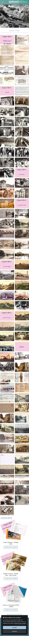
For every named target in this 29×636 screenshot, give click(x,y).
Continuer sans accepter (20, 623)
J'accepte (14, 627)
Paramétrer (14, 631)
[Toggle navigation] (3, 1)
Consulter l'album (11, 547)
